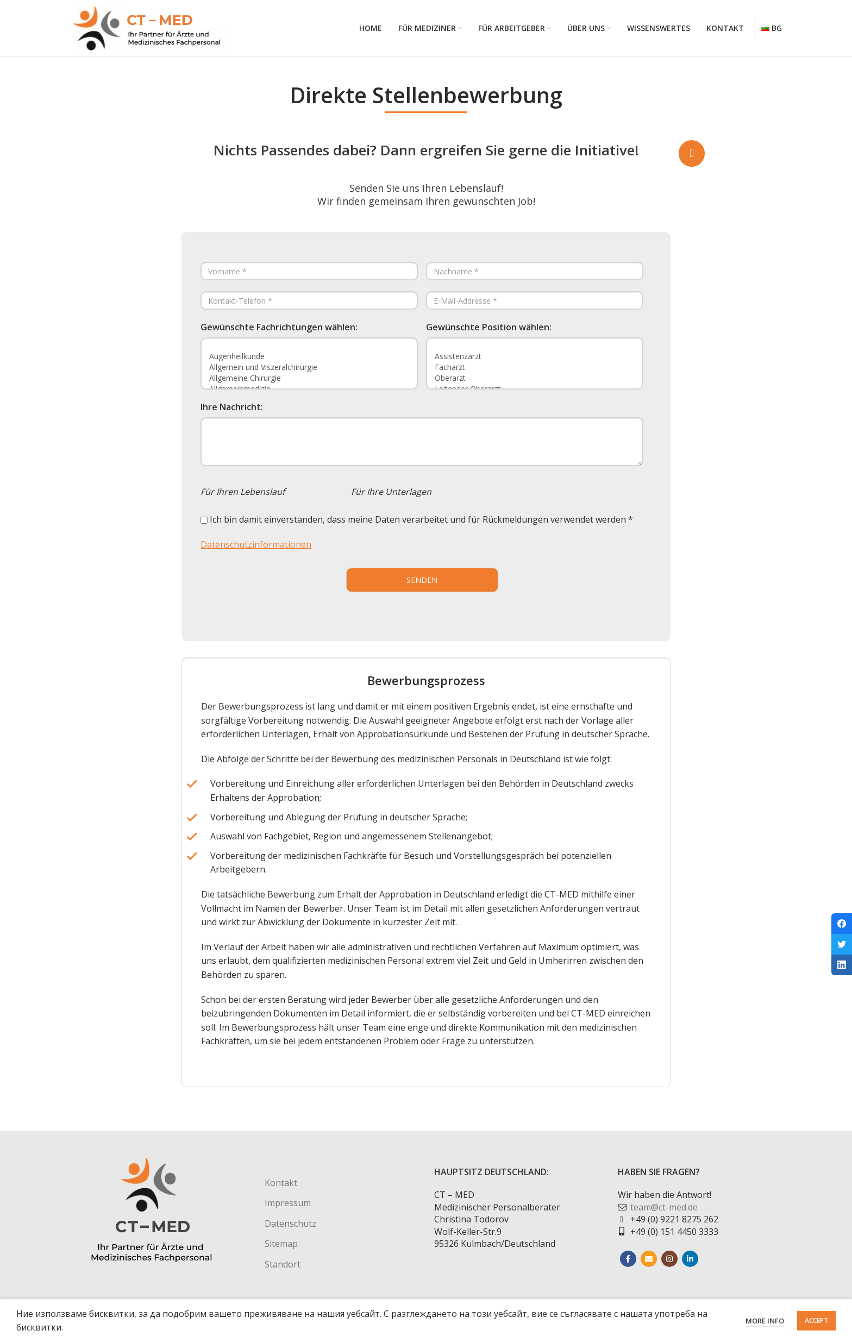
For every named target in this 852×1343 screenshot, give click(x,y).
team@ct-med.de (664, 1213)
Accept (816, 1320)
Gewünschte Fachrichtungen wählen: (279, 333)
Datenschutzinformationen (256, 550)
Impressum (288, 1209)
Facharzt (535, 372)
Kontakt (281, 1189)
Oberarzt (535, 383)
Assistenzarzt (535, 361)
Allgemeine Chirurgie (309, 383)
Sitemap (281, 1250)
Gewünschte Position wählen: (489, 333)
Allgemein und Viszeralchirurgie (309, 372)
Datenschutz (290, 1229)
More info (765, 1321)
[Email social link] (649, 1265)
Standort (282, 1270)
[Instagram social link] (669, 1265)
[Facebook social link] (628, 1265)
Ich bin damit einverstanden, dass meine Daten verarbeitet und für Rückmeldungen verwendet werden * (417, 525)
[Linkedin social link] (690, 1265)
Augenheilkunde (309, 361)
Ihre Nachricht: (232, 413)
